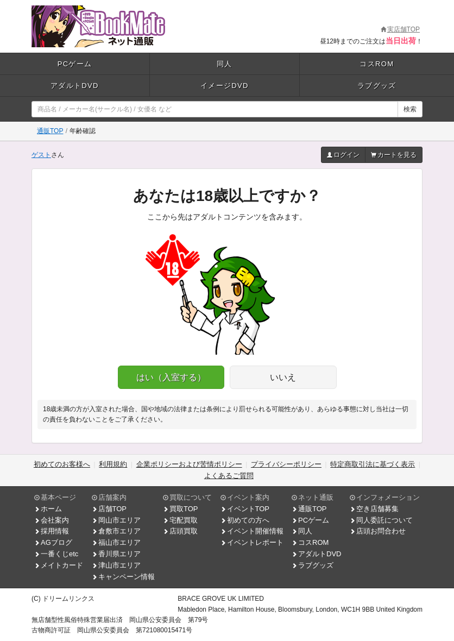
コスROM (377, 64)
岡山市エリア (116, 520)
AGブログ (53, 542)
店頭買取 (180, 531)
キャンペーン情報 (123, 577)
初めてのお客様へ (62, 464)
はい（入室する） (171, 377)
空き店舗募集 (374, 509)
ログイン (343, 155)
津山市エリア (116, 565)
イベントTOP (245, 509)
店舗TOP (109, 509)
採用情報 (51, 531)
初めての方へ (244, 520)
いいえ (283, 377)
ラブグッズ (376, 85)
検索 (410, 109)
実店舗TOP (400, 29)
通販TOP (50, 131)
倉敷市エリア (116, 531)
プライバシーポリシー (286, 464)
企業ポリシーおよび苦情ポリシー (189, 464)
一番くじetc (56, 554)
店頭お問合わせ (378, 531)
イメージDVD (224, 85)
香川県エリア (116, 554)
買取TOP (180, 509)
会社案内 (51, 520)
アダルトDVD (75, 85)
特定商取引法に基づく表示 (372, 464)
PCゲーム (75, 64)
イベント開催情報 (251, 531)
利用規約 (113, 464)
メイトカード (58, 565)
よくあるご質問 (229, 476)
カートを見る (394, 155)
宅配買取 (180, 520)
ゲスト (41, 155)
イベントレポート (251, 542)
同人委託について (381, 520)
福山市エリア (116, 542)
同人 (224, 64)
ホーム (48, 509)
